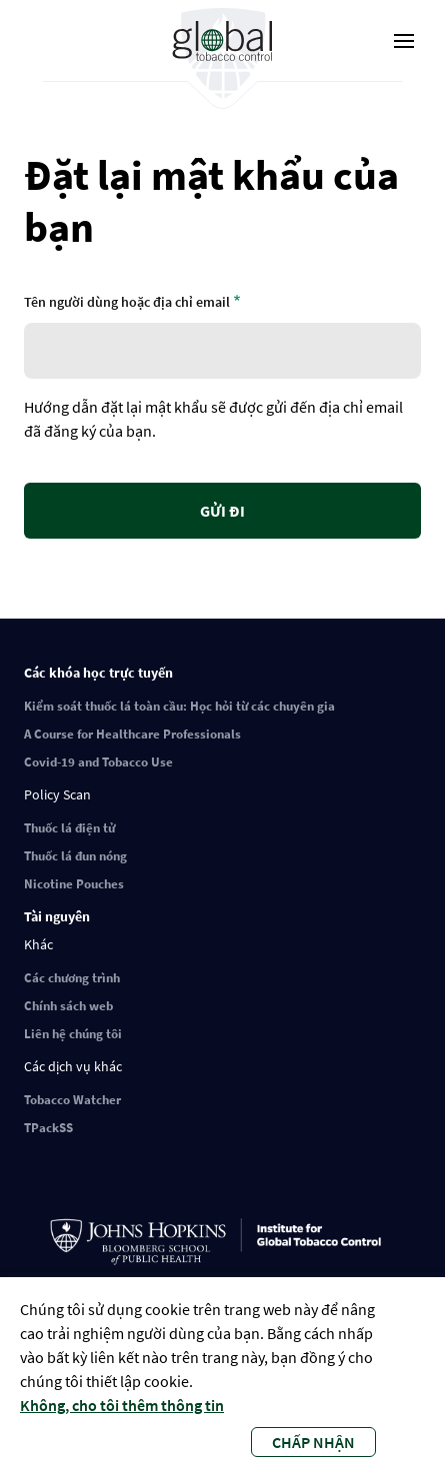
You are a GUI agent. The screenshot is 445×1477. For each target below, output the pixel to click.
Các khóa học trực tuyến (98, 673)
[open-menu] (404, 41)
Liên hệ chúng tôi (73, 1033)
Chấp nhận (313, 1442)
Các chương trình (72, 977)
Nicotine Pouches (74, 883)
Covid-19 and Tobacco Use (98, 761)
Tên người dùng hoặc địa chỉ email (127, 302)
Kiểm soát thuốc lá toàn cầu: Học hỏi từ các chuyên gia (179, 706)
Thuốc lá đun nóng (75, 855)
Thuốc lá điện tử (69, 827)
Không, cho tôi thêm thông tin (122, 1405)
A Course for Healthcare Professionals (132, 734)
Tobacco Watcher (72, 1099)
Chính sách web (68, 1005)
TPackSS (48, 1127)
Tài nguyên (57, 916)
